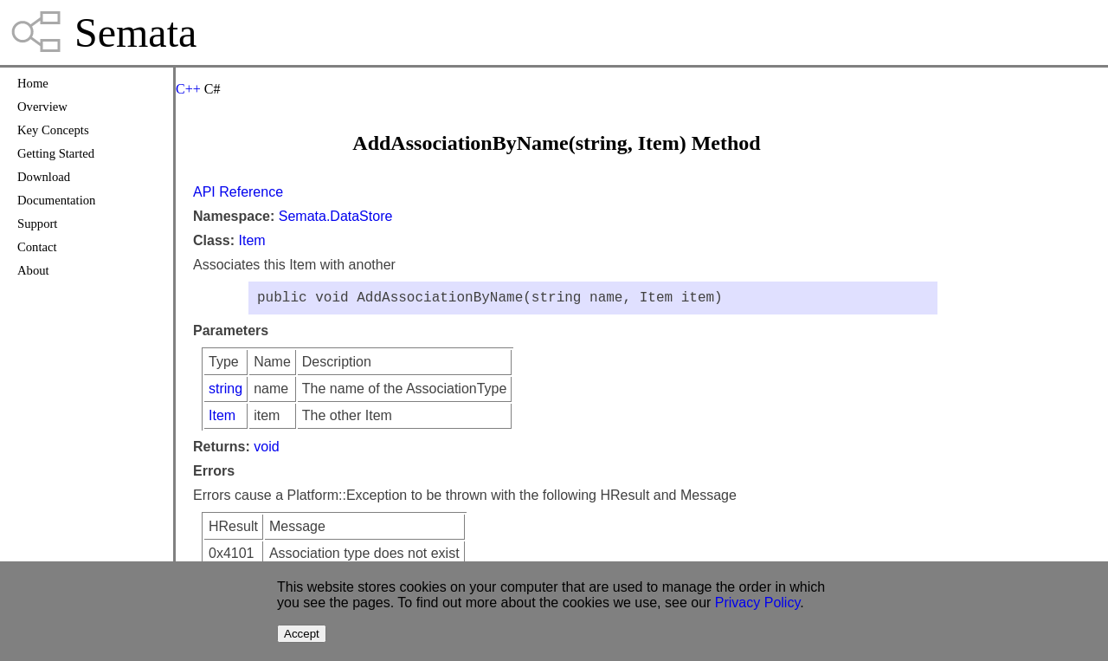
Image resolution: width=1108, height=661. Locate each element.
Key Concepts (53, 130)
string (225, 392)
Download (43, 177)
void (266, 450)
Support (37, 223)
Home (32, 83)
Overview (42, 106)
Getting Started (55, 153)
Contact (37, 247)
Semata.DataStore (336, 216)
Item (251, 240)
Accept (301, 633)
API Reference (238, 192)
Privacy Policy (757, 602)
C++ (188, 88)
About (33, 270)
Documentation (56, 200)
